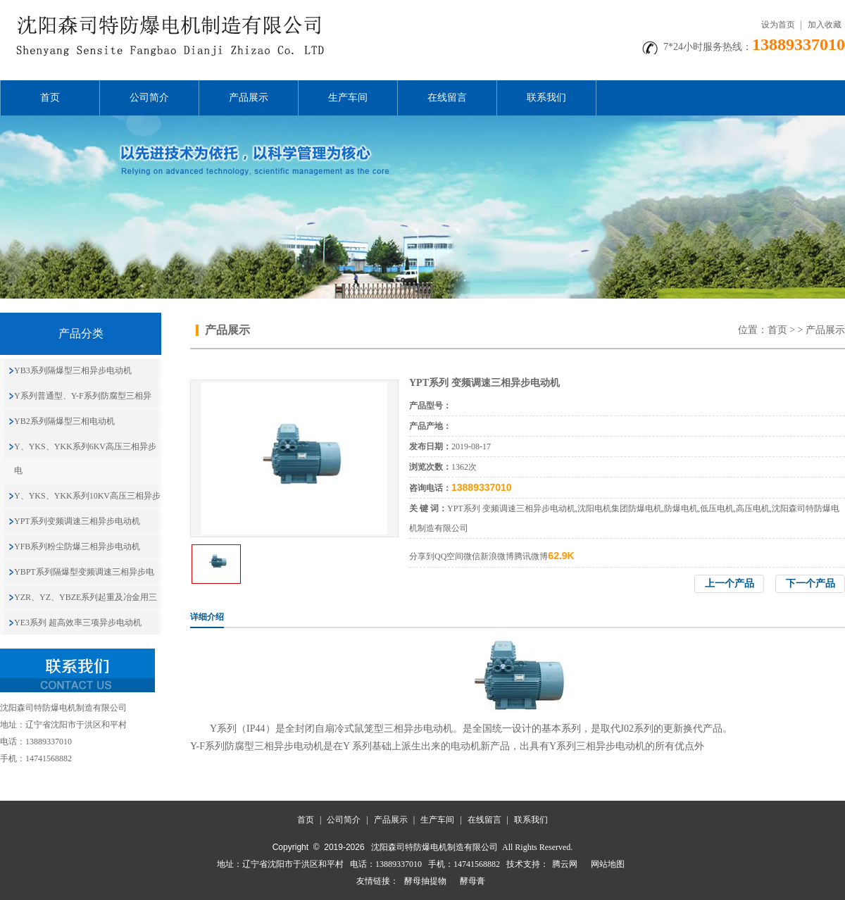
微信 (471, 556)
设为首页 (778, 25)
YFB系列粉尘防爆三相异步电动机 (77, 546)
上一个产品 (729, 583)
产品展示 (248, 97)
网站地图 (608, 864)
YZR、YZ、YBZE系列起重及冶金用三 (85, 597)
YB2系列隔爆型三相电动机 (64, 421)
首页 (50, 97)
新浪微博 (497, 556)
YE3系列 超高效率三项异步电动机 (78, 622)
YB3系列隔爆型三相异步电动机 (73, 370)
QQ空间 (448, 556)
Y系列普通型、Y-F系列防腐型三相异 (82, 396)
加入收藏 (824, 25)
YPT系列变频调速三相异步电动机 (77, 521)
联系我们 (546, 97)
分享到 (421, 556)
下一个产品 (810, 583)
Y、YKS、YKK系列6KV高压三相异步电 (85, 458)
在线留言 (447, 97)
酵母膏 (472, 881)
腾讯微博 (531, 556)
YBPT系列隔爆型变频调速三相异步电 (84, 572)
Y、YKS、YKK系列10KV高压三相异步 (87, 496)
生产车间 (348, 97)
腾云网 (564, 864)
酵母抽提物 (425, 881)
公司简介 (149, 97)
